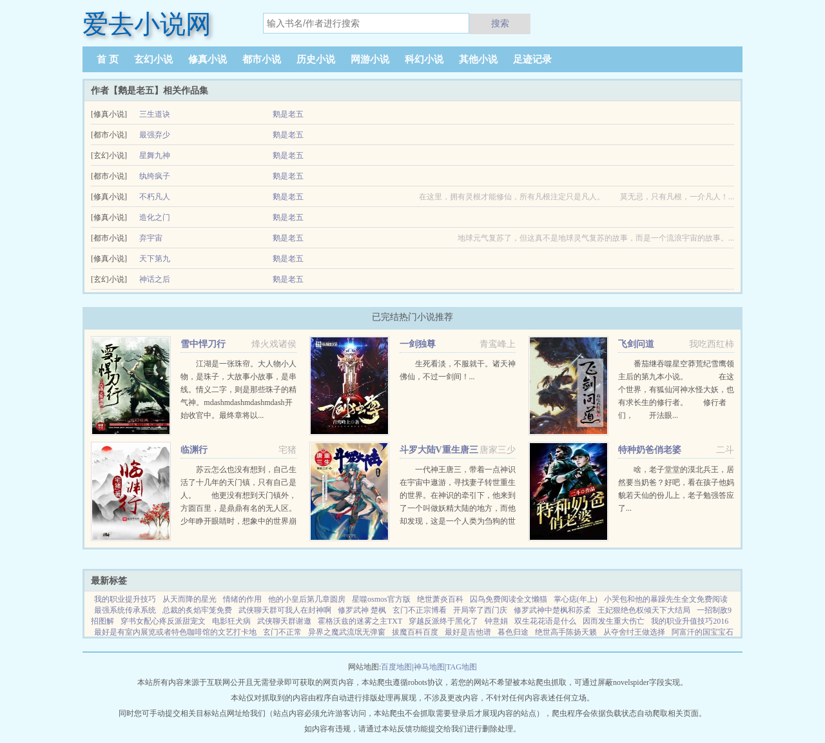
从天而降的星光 (189, 599)
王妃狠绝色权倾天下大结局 (643, 610)
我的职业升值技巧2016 (689, 621)
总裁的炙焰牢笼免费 (197, 610)
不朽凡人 (154, 196)
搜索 (500, 23)
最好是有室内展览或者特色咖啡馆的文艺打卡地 (175, 632)
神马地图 (429, 666)
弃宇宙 (150, 238)
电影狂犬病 (231, 621)
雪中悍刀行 (203, 344)
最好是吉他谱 (468, 632)
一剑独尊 (418, 344)
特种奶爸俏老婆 (649, 450)
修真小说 (207, 59)
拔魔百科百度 (415, 632)
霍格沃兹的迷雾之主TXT (360, 621)
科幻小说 (424, 59)
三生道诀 (154, 114)
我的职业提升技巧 (125, 599)
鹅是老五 (288, 114)
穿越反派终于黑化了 (443, 621)
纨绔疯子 (154, 176)
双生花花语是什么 (545, 621)
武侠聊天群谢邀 (284, 621)
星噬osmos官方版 (381, 599)
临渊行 (194, 450)
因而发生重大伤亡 (614, 621)
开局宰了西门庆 (480, 610)
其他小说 (478, 59)
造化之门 (154, 217)
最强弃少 (154, 134)
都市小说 (261, 59)
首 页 (108, 59)
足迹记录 (532, 59)
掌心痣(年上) (575, 599)
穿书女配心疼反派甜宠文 (163, 621)
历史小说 (315, 59)
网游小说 (370, 59)
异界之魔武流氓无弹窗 (346, 632)
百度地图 (396, 666)
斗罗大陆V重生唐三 (439, 450)
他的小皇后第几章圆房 (306, 599)
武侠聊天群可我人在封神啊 (284, 610)
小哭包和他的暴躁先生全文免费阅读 (666, 599)
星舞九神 (154, 155)
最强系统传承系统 (125, 610)
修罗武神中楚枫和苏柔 (552, 610)
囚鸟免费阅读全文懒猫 (508, 599)
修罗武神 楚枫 (362, 610)
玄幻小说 (153, 59)
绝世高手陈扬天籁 (566, 632)
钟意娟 (496, 621)
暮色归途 (513, 632)
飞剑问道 (636, 344)
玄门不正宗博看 (420, 610)
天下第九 (154, 258)
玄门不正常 (282, 632)
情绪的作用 (242, 599)
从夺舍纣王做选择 (634, 632)
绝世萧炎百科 (440, 599)
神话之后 (154, 279)
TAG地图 (461, 666)
